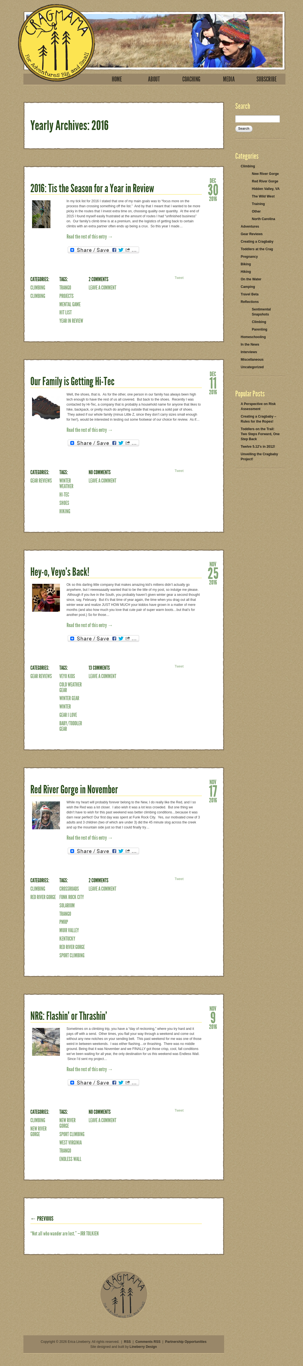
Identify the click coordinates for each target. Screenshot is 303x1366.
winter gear (69, 698)
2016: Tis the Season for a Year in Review (92, 188)
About (154, 79)
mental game (70, 304)
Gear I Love (68, 715)
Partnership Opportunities (186, 1342)
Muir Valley (69, 930)
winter (65, 706)
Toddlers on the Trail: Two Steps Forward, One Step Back (260, 434)
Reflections (250, 302)
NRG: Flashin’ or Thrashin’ (68, 1016)
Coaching (191, 79)
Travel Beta (250, 294)
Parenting (259, 329)
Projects (66, 296)
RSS (127, 1342)
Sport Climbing (71, 955)
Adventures (250, 226)
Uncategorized (252, 367)
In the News (250, 344)
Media (229, 79)
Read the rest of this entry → (90, 236)
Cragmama (56, 42)
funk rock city (71, 897)
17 (213, 790)
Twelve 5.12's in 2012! (258, 447)
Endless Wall (70, 1159)
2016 (213, 198)
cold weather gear (70, 687)
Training (258, 204)
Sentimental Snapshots (261, 311)
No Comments (100, 472)
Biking (246, 264)
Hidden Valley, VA (266, 189)
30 (213, 189)
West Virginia (70, 1142)
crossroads (69, 888)
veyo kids (67, 676)
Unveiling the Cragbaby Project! (259, 456)
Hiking (64, 511)
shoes (64, 503)
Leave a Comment (102, 287)
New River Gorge (38, 1131)
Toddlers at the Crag (257, 249)
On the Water (251, 279)
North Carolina (263, 219)
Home (117, 79)
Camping (248, 287)
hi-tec (64, 494)
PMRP (63, 922)
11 (213, 382)
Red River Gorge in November (74, 789)
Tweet (178, 278)
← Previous (42, 1218)
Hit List (65, 312)
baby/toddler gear (70, 726)
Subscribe (266, 79)
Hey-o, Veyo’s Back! (59, 572)
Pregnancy (249, 257)
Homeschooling (253, 337)
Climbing (37, 287)
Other (256, 211)
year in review (71, 320)
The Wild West (263, 196)
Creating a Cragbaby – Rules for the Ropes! (258, 419)
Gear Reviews (41, 480)
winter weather (66, 483)
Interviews (249, 352)
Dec (213, 180)
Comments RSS (148, 1342)
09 (213, 1017)
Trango (65, 287)
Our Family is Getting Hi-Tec (72, 381)
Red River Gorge (43, 897)
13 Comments (99, 667)
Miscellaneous (252, 360)
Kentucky (67, 938)
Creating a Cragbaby (257, 242)
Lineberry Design (143, 1347)
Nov (213, 564)
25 (213, 573)
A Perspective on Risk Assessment (258, 406)
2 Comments (98, 279)
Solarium (67, 905)
